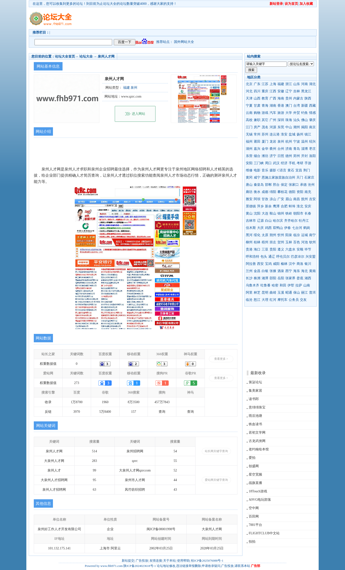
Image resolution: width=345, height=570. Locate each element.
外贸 (296, 113)
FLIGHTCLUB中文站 (264, 533)
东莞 (280, 127)
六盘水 (290, 249)
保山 (296, 292)
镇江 (308, 134)
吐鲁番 (265, 285)
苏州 (265, 134)
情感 (312, 113)
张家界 (290, 278)
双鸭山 (278, 228)
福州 (249, 141)
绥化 (257, 235)
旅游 (280, 113)
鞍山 (273, 213)
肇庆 (312, 120)
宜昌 (298, 170)
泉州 (280, 141)
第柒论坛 (255, 382)
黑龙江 (306, 91)
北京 (249, 84)
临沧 (249, 300)
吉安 (312, 199)
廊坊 (249, 192)
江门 (249, 127)
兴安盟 (310, 256)
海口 (257, 249)
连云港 (275, 134)
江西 (273, 91)
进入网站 (138, 114)
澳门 (288, 105)
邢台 (276, 184)
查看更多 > (221, 359)
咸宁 (257, 177)
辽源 (260, 220)
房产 (257, 127)
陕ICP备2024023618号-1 (139, 566)
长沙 (249, 278)
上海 (273, 84)
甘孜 (265, 199)
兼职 (257, 120)
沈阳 (257, 213)
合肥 (284, 206)
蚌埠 (292, 206)
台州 (280, 149)
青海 (265, 105)
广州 (273, 120)
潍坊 (265, 156)
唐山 (249, 184)
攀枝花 (282, 192)
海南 (280, 98)
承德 (303, 184)
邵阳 (273, 278)
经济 (284, 163)
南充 (308, 192)
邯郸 (268, 184)
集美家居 (255, 390)
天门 (299, 177)
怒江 (257, 300)
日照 (280, 156)
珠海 (288, 120)
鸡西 (268, 228)
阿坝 (257, 199)
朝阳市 (298, 213)
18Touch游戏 (258, 491)
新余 (268, 206)
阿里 (249, 292)
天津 (249, 98)
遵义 (280, 249)
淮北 (300, 206)
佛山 (304, 120)
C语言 (281, 170)
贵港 (249, 249)
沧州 (311, 184)
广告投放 (142, 560)
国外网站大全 (184, 42)
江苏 (265, 84)
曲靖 (273, 292)
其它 (265, 120)
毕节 (308, 249)
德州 (288, 156)
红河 (273, 300)
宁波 (296, 141)
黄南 (312, 271)
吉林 (296, 91)
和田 (283, 285)
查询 (162, 411)
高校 (249, 120)
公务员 (294, 300)
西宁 (288, 271)
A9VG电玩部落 (260, 499)
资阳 (300, 192)
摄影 (273, 170)
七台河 (297, 228)
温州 (304, 141)
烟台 (257, 156)
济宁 (273, 156)
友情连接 (156, 560)
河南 (304, 84)
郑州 (296, 156)
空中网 (254, 508)
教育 (265, 98)
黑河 (249, 235)
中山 (288, 127)
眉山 (288, 199)
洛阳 (312, 156)
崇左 (273, 242)
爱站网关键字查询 (216, 480)
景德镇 (251, 206)
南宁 (312, 235)
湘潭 (265, 278)
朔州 (273, 235)
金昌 (257, 271)
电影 (257, 170)
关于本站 (169, 560)
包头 (263, 256)
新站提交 (128, 560)
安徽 (280, 91)
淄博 (304, 149)
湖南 (273, 105)
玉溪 (280, 292)
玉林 (288, 242)
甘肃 (257, 105)
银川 (308, 264)
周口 (268, 163)
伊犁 (291, 285)
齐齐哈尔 (291, 220)
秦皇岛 (259, 184)
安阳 (249, 163)
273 (76, 383)
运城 (304, 235)
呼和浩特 (252, 256)
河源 (273, 127)
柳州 (249, 242)
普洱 (312, 292)
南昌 (296, 199)
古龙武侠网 (257, 441)
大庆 (260, 228)
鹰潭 (276, 206)
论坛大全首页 (65, 56)
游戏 (265, 113)
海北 (304, 271)
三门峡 (259, 163)
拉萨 (298, 285)
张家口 (294, 184)
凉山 (273, 199)
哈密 (275, 285)
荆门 (306, 170)
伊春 (287, 228)
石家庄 (309, 177)
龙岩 (273, 141)
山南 (306, 285)
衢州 (273, 149)
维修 (249, 170)
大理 (265, 300)
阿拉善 (251, 264)
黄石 (291, 170)
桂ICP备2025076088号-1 (207, 560)
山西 (257, 98)
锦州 (280, 213)
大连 (265, 213)
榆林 (284, 264)
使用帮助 (183, 560)
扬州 (300, 134)
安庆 (308, 206)
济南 (288, 149)
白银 (265, 271)
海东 (296, 271)
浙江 (288, 84)
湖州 (249, 149)
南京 (312, 127)
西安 (260, 264)
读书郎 (254, 399)
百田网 (254, 516)
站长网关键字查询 (216, 451)
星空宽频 (255, 474)
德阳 (292, 192)
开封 (304, 156)
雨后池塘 (255, 416)
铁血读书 (255, 424)
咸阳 (276, 264)
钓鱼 (304, 113)
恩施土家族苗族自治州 (278, 177)
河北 (249, 91)
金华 (265, 149)
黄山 (249, 213)
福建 (280, 84)
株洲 (257, 278)
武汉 (276, 163)
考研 (300, 163)
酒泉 (280, 271)
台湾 (296, 105)
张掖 (273, 271)
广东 (257, 84)
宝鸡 (268, 264)
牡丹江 (304, 220)
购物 (257, 113)
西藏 (312, 105)
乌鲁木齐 (252, 285)
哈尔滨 (278, 220)
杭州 (288, 141)
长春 (308, 213)
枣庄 (312, 149)
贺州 (280, 242)
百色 (296, 242)
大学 (288, 113)
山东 (296, 84)
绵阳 (273, 192)
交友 (303, 300)
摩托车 (282, 300)
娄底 (300, 278)
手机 (292, 163)
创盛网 (254, 466)
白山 (268, 220)
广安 (280, 199)
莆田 (257, 141)
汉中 (292, 264)
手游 (308, 163)
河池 (304, 242)
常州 (257, 134)
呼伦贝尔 (283, 256)
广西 (273, 98)
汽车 (273, 113)
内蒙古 (298, 98)
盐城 (292, 134)
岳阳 (280, 278)
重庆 (265, 91)
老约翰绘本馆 (259, 449)
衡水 (257, 192)
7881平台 (255, 525)
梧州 (265, 242)
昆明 (265, 292)
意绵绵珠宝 (257, 407)
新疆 (304, 105)
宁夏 (249, 105)
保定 (284, 184)
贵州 (288, 98)
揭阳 (304, 127)
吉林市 (251, 220)
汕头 (296, 120)
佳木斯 (251, 228)
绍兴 (312, 141)
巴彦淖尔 (297, 256)
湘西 (308, 278)
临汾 (296, 235)
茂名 (265, 127)
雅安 (249, 199)
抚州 (304, 199)
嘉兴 (257, 149)
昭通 (288, 292)
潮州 (296, 127)
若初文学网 (257, 432)
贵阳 (273, 249)
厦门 (265, 141)
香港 (280, 105)
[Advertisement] (200, 18)
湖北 (312, 84)
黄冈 (249, 177)
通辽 (271, 256)
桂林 (257, 242)
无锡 (249, 134)
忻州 (280, 235)
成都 (265, 192)
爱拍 (252, 457)
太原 (265, 235)
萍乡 (260, 206)
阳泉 (288, 235)
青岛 (296, 149)
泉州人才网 (106, 56)
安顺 (300, 249)
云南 (249, 113)
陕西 (308, 98)
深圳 (280, 120)
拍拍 (252, 541)
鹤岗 (306, 228)
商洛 (300, 264)
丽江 (304, 292)
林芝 (257, 292)
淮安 (284, 134)
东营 (249, 156)
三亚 (265, 249)
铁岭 (288, 213)
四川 (257, 91)
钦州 (312, 242)
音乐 (265, 170)
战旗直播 (255, 483)
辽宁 (288, 91)
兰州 (249, 271)
